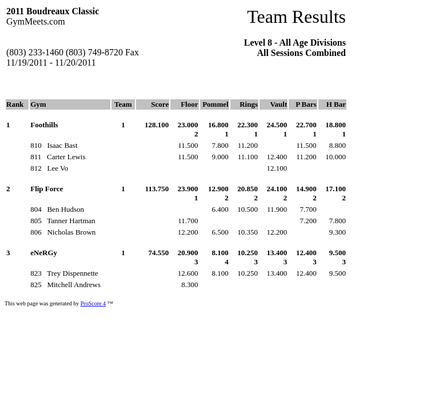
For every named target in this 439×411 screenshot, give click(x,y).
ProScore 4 (93, 303)
